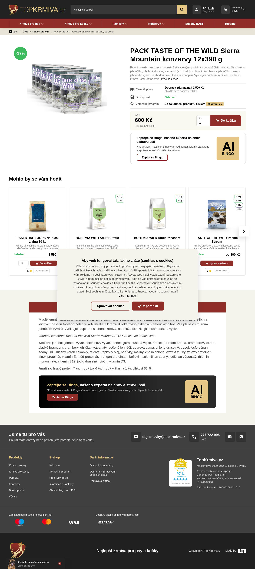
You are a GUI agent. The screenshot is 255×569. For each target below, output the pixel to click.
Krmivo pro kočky (19, 471)
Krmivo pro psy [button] (31, 23)
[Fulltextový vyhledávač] (129, 9)
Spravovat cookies (110, 306)
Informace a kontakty (61, 484)
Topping (230, 23)
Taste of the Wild (53, 32)
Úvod (26, 32)
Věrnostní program (60, 471)
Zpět (13, 31)
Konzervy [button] (156, 23)
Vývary (13, 496)
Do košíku (43, 263)
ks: (200, 118)
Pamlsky (14, 477)
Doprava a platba (100, 480)
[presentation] (244, 231)
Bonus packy (16, 490)
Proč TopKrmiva (58, 477)
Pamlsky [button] (120, 23)
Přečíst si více (169, 79)
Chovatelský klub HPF (62, 490)
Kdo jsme (54, 465)
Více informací (127, 295)
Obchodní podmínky (101, 465)
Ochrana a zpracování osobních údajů (103, 473)
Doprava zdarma (176, 87)
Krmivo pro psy (18, 465)
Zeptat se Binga (152, 157)
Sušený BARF (194, 23)
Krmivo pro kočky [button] (78, 23)
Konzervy (37, 32)
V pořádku (148, 306)
